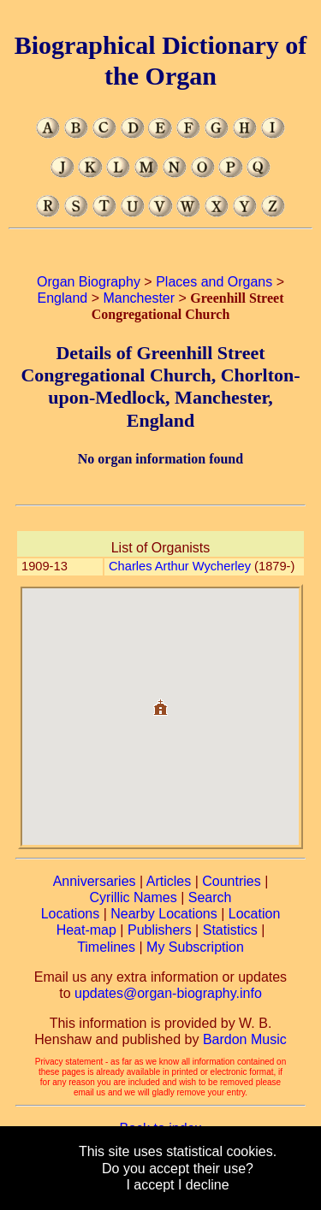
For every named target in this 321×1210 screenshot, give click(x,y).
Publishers (160, 930)
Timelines (106, 947)
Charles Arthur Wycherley (180, 566)
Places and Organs (214, 281)
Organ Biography (88, 281)
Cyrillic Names (133, 897)
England (63, 298)
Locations (70, 913)
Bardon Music (245, 1039)
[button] (160, 701)
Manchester (139, 298)
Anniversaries (94, 881)
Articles (168, 881)
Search (210, 897)
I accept (150, 1185)
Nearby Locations (163, 913)
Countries (231, 881)
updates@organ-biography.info (168, 993)
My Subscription (195, 947)
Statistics (230, 930)
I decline (203, 1185)
